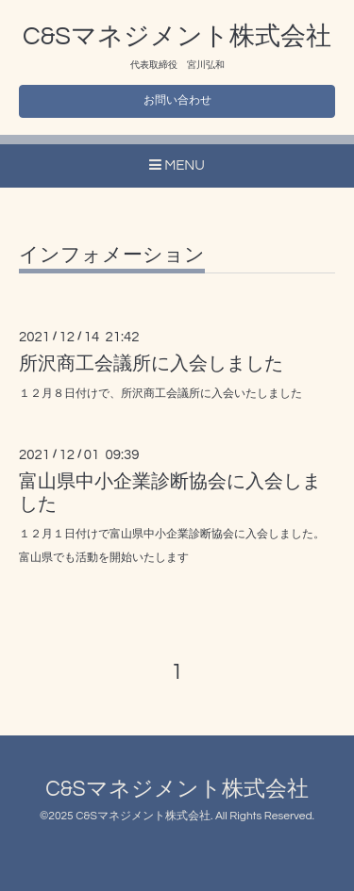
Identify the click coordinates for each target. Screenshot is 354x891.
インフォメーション (112, 255)
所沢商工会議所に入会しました (151, 364)
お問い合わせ (177, 100)
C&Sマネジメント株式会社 (177, 37)
